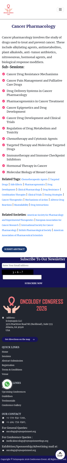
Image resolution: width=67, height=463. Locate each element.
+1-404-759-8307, (14, 422)
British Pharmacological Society (35, 230)
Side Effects (16, 184)
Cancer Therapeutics (12, 200)
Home (5, 352)
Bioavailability (21, 205)
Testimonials (8, 400)
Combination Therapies (14, 194)
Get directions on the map (20, 339)
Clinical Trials (35, 194)
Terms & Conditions (12, 369)
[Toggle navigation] (60, 9)
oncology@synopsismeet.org (19, 431)
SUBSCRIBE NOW (33, 283)
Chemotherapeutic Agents (34, 179)
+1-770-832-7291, (14, 417)
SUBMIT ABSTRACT (14, 249)
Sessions (6, 356)
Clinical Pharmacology (28, 189)
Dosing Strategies (53, 194)
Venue (5, 374)
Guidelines (7, 396)
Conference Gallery (11, 405)
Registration (8, 365)
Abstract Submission (12, 360)
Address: (10, 317)
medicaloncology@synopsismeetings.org (25, 441)
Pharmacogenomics (35, 184)
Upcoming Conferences (14, 392)
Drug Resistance (51, 189)
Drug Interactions (39, 205)
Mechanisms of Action (36, 200)
